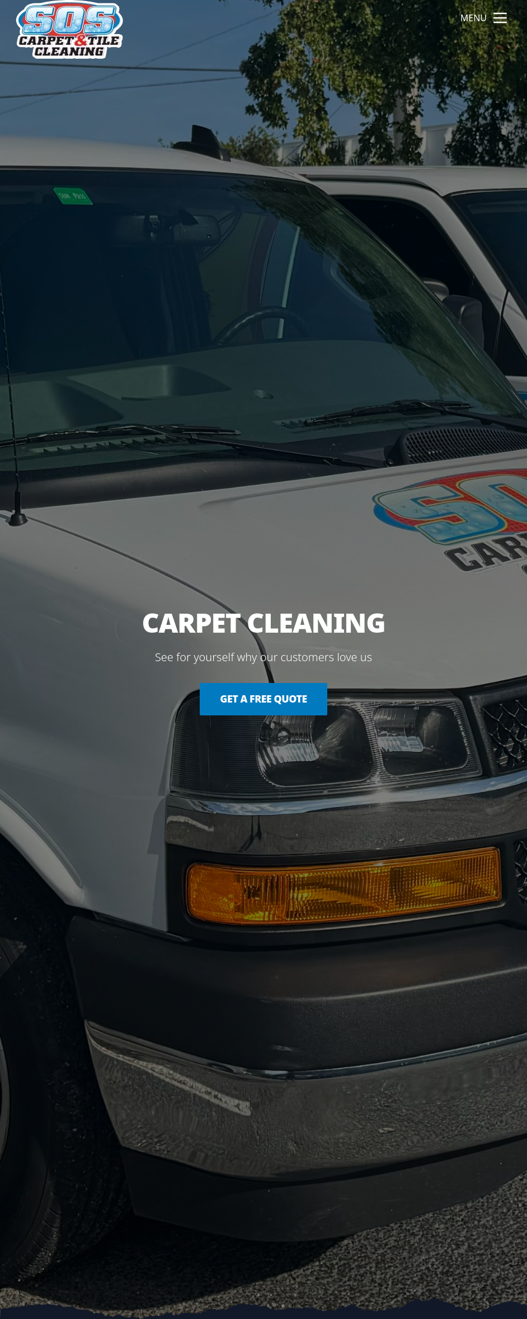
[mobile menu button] (500, 17)
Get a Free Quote (263, 699)
